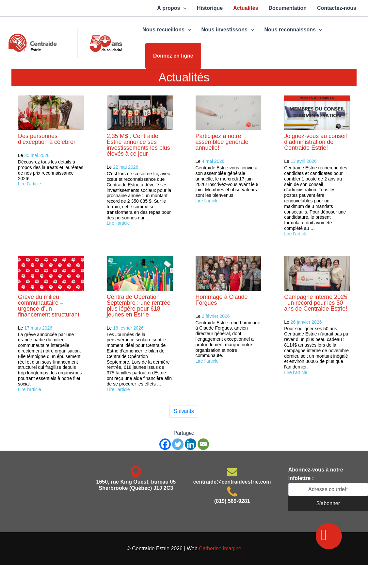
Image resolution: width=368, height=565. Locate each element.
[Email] (203, 444)
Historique (210, 8)
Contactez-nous (336, 8)
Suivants (184, 411)
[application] (183, 8)
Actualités (245, 8)
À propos (171, 8)
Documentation (288, 8)
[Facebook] (165, 444)
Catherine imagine (220, 548)
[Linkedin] (190, 444)
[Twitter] (178, 444)
